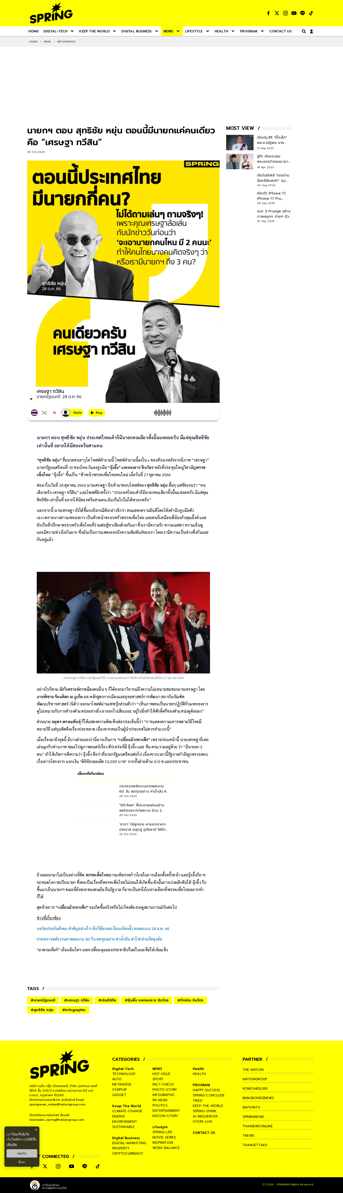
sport (157, 1079)
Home (33, 42)
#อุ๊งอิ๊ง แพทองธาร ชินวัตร (147, 1000)
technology (124, 1073)
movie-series (164, 1137)
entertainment (166, 1110)
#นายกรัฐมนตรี (43, 1000)
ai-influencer (205, 1116)
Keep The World (126, 1106)
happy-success (206, 1090)
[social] (268, 13)
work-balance (166, 1147)
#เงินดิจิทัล (107, 1000)
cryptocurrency (127, 1153)
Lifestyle (160, 1127)
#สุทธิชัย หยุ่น (42, 1010)
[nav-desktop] (33, 31)
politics (160, 1105)
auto (117, 1079)
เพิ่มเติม (12, 1144)
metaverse (121, 1084)
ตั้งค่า (22, 1162)
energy (118, 1116)
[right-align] (303, 31)
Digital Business (126, 1138)
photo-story (164, 1089)
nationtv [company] (251, 1107)
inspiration (162, 1142)
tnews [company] (248, 1135)
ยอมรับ (21, 1153)
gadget (119, 1095)
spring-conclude (209, 1095)
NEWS (47, 42)
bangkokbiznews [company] (258, 1098)
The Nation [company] (253, 1069)
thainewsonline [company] (258, 1126)
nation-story (165, 1116)
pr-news (160, 1100)
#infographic (74, 1010)
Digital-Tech (123, 1068)
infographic (163, 1095)
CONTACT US (204, 1132)
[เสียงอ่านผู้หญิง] (73, 413)
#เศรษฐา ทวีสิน (76, 1000)
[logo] (51, 13)
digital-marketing (129, 1143)
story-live (202, 1121)
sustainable (123, 1126)
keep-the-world (208, 1105)
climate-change (127, 1111)
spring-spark (205, 1111)
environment (124, 1121)
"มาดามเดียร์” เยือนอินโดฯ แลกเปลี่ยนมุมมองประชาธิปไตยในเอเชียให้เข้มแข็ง (102, 949)
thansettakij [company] (255, 1145)
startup (119, 1089)
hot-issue (161, 1073)
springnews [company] (253, 1116)
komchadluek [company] (255, 1088)
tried (197, 1100)
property (121, 1148)
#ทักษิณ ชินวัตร (190, 1000)
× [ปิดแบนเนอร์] (36, 1129)
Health (198, 1068)
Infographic (66, 42)
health (199, 1073)
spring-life (162, 1132)
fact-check (163, 1084)
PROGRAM (201, 1085)
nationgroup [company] (255, 1079)
